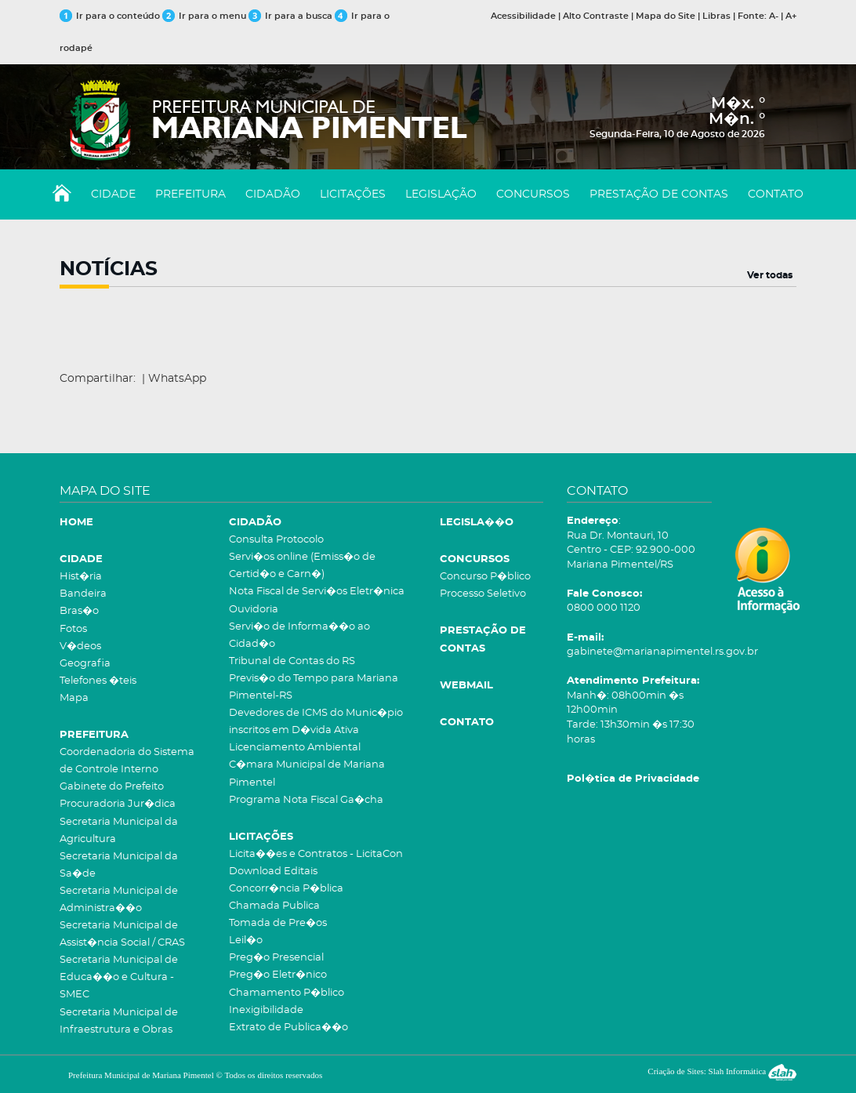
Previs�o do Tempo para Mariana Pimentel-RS (313, 687)
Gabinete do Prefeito (112, 787)
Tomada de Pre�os (278, 923)
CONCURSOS (533, 194)
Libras (716, 16)
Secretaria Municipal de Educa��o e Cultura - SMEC (119, 977)
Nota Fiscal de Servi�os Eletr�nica (316, 591)
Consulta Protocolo (276, 540)
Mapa (74, 698)
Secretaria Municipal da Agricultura (119, 830)
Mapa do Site (665, 16)
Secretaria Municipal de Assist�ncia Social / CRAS (122, 934)
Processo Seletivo (483, 594)
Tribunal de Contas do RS (292, 661)
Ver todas (770, 275)
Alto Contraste (596, 16)
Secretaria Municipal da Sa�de (119, 865)
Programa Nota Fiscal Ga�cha (306, 800)
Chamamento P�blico (286, 993)
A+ (790, 16)
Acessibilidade (523, 16)
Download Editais (273, 871)
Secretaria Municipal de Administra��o (119, 899)
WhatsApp (177, 378)
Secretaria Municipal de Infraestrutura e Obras (119, 1021)
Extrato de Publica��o (288, 1027)
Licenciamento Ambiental (295, 748)
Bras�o (79, 611)
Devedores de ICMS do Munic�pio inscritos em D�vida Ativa (316, 721)
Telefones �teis (98, 681)
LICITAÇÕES (353, 194)
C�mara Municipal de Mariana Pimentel (307, 773)
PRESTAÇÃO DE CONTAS (658, 194)
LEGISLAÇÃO (441, 194)
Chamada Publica (274, 906)
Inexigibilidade (266, 1010)
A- (773, 16)
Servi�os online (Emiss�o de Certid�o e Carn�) (302, 565)
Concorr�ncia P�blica (286, 889)
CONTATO (775, 194)
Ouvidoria (253, 610)
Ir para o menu (205, 16)
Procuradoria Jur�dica (118, 804)
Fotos (73, 629)
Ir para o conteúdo (110, 16)
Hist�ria (81, 577)
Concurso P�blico (485, 577)
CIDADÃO (272, 194)
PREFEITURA (190, 194)
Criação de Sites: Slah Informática (721, 1071)
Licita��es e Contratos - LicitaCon (316, 854)
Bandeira (83, 594)
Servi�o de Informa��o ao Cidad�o (299, 635)
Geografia (85, 664)
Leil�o (246, 940)
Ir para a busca (290, 16)
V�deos (80, 646)
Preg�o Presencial (276, 958)
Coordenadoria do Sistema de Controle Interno (127, 761)
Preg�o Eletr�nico (278, 975)
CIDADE (113, 194)
